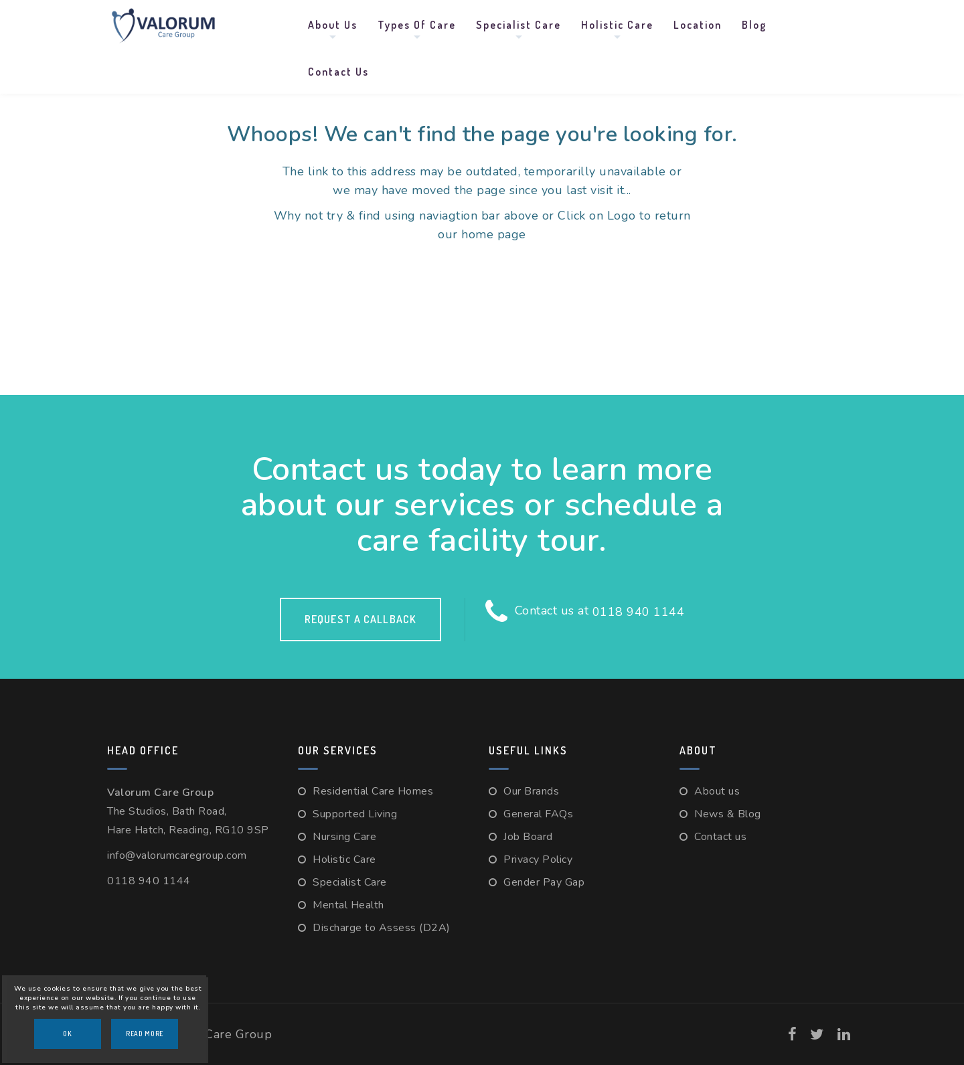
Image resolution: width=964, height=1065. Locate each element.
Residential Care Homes (373, 791)
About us (332, 24)
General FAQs (538, 814)
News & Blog (727, 814)
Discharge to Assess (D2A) (382, 927)
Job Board (528, 836)
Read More (144, 1034)
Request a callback (360, 619)
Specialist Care (518, 24)
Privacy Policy (537, 859)
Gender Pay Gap (543, 882)
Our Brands (531, 791)
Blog (754, 24)
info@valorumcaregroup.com (177, 855)
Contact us (338, 71)
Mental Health (348, 905)
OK (67, 1034)
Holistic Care (617, 24)
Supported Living (355, 814)
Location (697, 24)
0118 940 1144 (638, 612)
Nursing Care (344, 836)
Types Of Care (417, 24)
